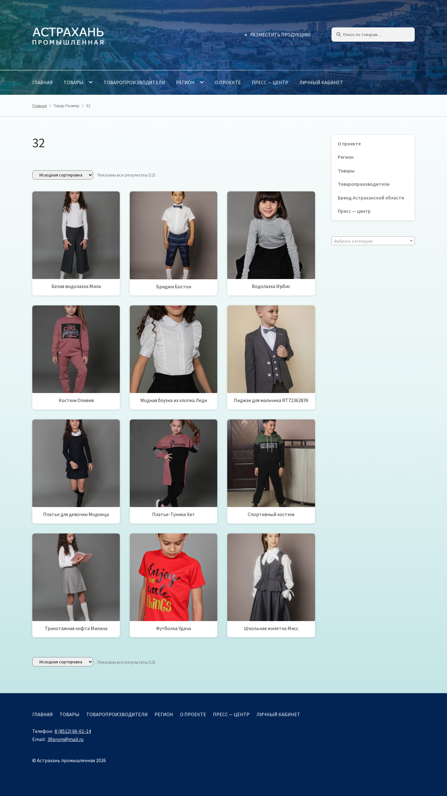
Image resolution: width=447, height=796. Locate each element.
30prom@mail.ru (65, 739)
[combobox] (373, 240)
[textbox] (373, 241)
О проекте (228, 82)
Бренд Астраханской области (371, 198)
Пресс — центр (270, 82)
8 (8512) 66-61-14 (73, 731)
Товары (74, 82)
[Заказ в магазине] (62, 175)
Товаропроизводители (134, 82)
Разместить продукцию (280, 35)
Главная (42, 82)
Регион (185, 82)
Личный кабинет (321, 82)
